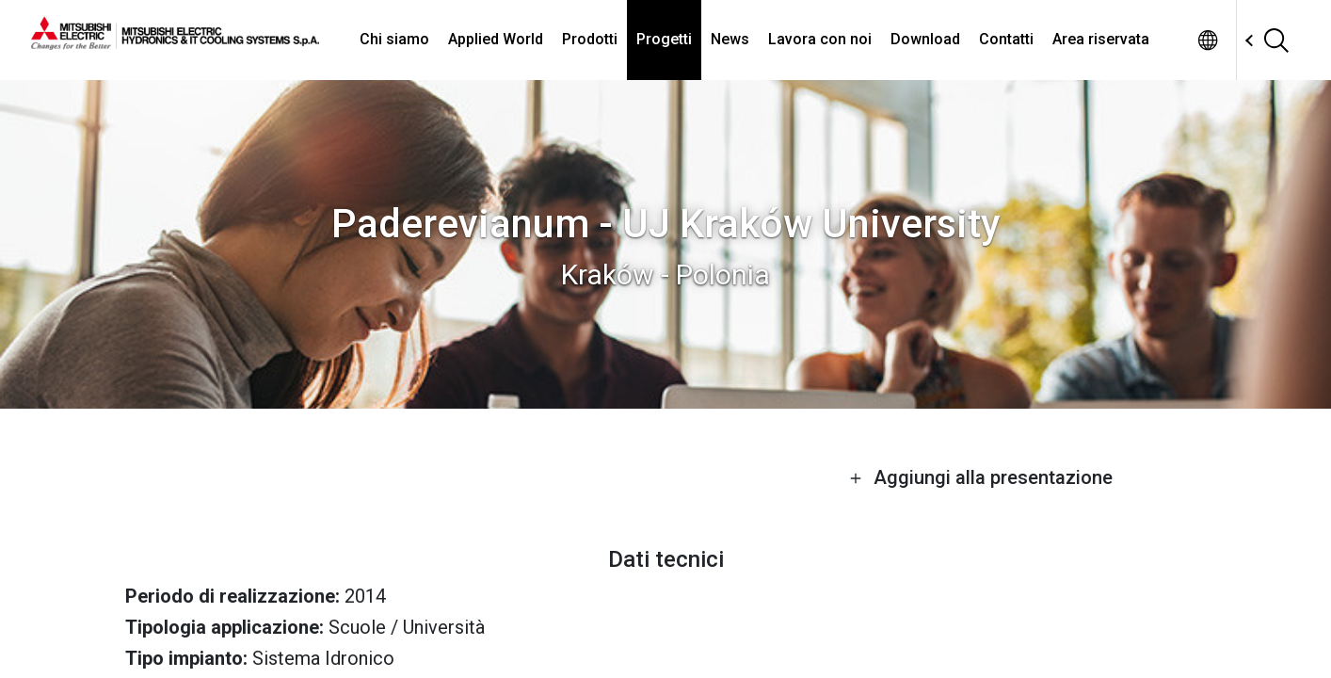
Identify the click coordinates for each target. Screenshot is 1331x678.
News (730, 39)
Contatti (1006, 39)
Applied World (495, 39)
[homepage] (175, 42)
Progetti (664, 39)
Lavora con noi (820, 39)
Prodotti (589, 39)
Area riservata (1100, 39)
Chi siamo (394, 39)
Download (925, 39)
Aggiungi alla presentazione (981, 477)
